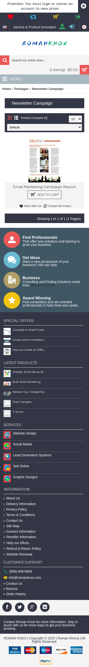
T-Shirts (18, 412)
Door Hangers (22, 402)
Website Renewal (18, 554)
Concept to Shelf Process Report (29, 329)
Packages (21, 89)
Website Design (24, 433)
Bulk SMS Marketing (27, 382)
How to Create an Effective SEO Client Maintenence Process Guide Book (29, 349)
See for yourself (43, 285)
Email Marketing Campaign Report (44, 187)
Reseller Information (20, 537)
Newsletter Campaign (47, 89)
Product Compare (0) (34, 118)
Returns (11, 589)
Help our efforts (16, 543)
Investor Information (20, 532)
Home (6, 89)
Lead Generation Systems (32, 455)
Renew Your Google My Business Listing (29, 392)
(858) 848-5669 (18, 571)
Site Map (11, 526)
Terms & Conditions (19, 515)
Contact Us (13, 521)
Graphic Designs (25, 477)
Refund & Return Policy (22, 549)
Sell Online (21, 466)
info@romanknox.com (22, 578)
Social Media (22, 444)
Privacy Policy (15, 509)
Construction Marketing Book (29, 339)
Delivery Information (20, 504)
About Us (12, 498)
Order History (15, 594)
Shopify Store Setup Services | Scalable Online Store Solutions (29, 372)
